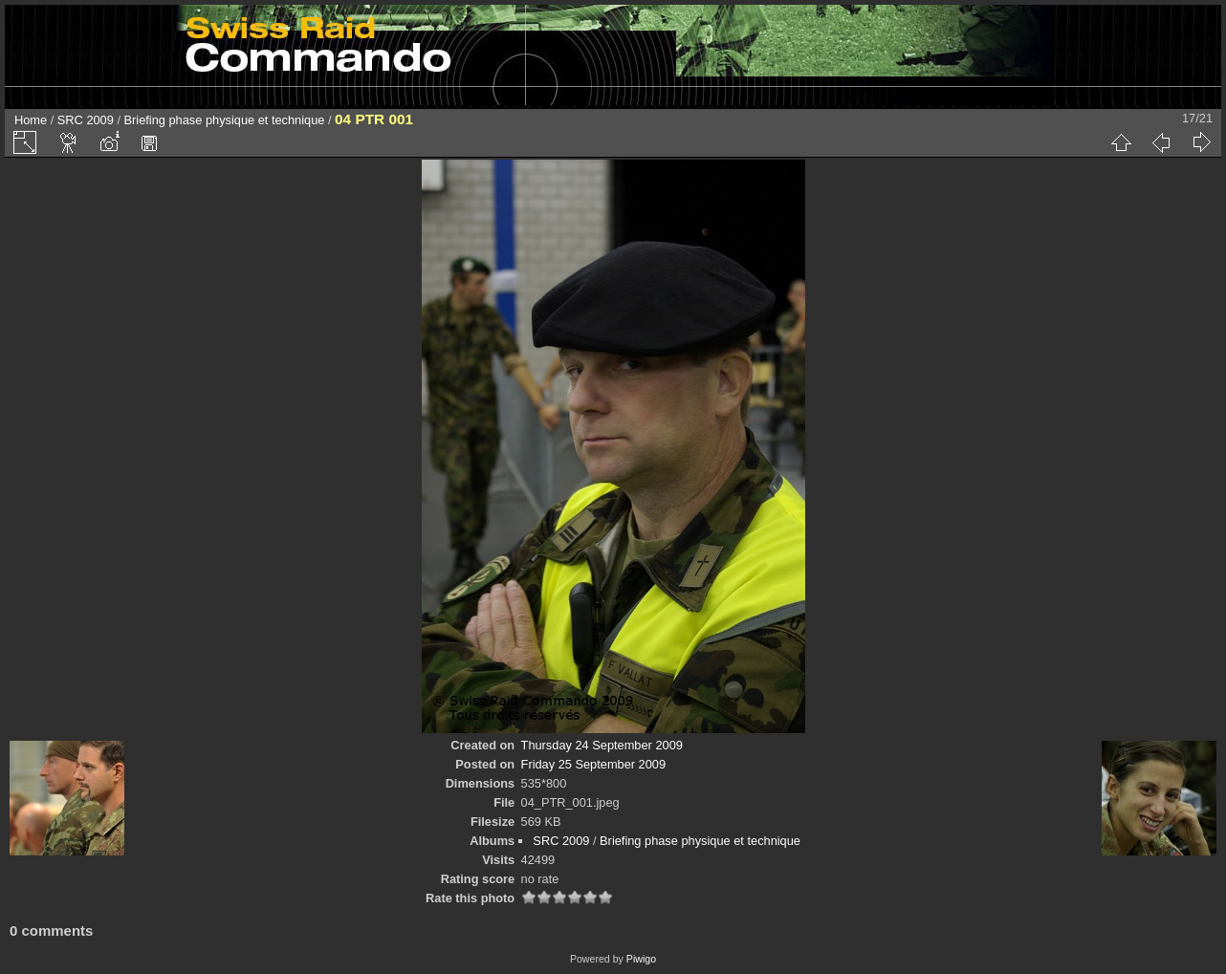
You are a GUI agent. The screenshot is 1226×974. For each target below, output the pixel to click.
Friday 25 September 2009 (594, 764)
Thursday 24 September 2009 (602, 745)
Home (30, 120)
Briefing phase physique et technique (224, 120)
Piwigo (641, 958)
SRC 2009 (85, 120)
